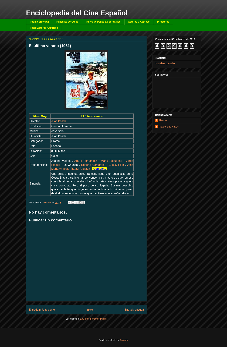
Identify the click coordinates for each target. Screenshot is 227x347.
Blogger (124, 340)
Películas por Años (67, 21)
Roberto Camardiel (93, 164)
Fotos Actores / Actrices (44, 27)
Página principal (39, 21)
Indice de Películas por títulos (103, 21)
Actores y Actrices (139, 21)
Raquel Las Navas (169, 126)
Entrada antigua (134, 309)
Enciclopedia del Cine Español (77, 13)
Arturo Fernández (85, 160)
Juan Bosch (58, 121)
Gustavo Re (116, 164)
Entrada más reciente (42, 309)
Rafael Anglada (80, 168)
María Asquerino (111, 160)
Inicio (89, 309)
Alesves (163, 120)
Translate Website (165, 63)
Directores (163, 21)
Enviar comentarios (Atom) (93, 318)
